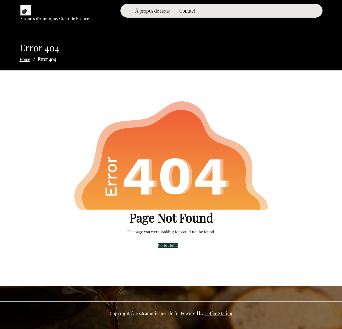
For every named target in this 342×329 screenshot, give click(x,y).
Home (24, 59)
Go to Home (168, 245)
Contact (187, 11)
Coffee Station (218, 313)
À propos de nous (152, 11)
